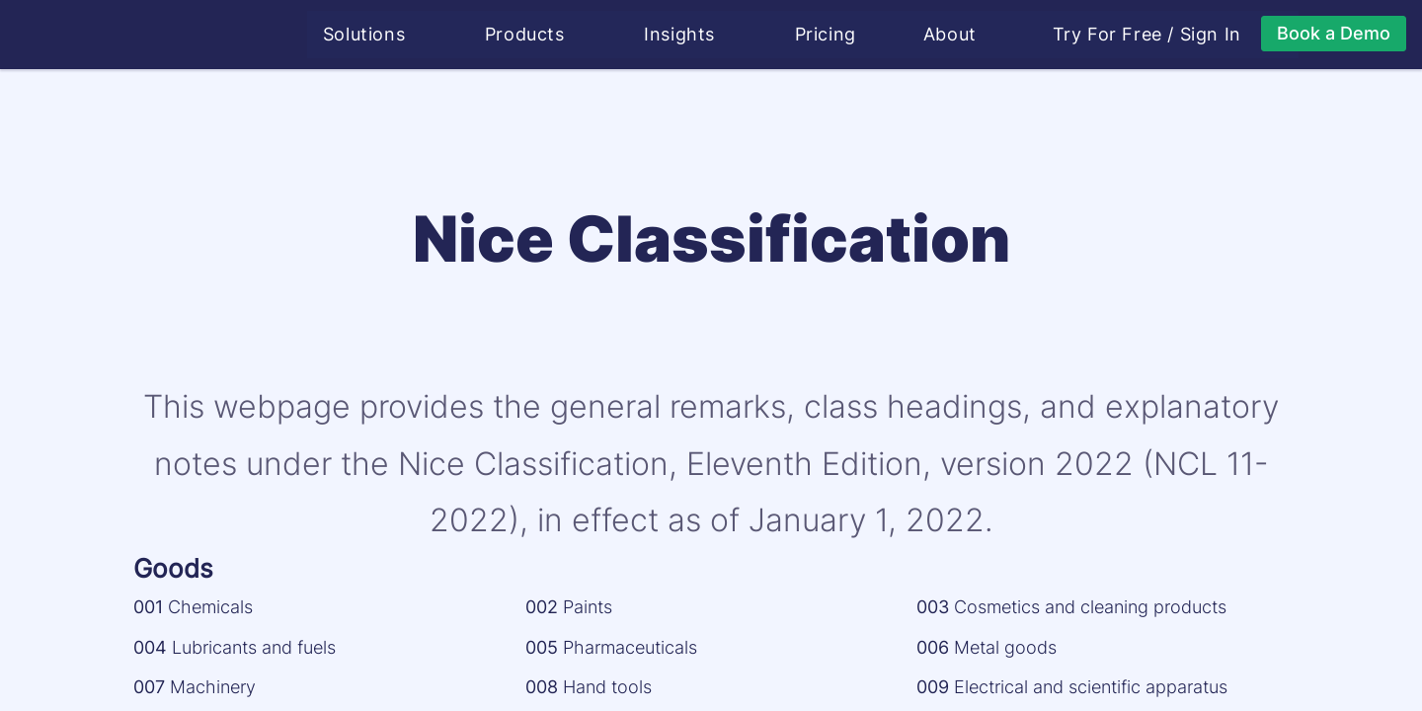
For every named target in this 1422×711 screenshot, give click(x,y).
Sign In (1212, 34)
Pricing (827, 34)
